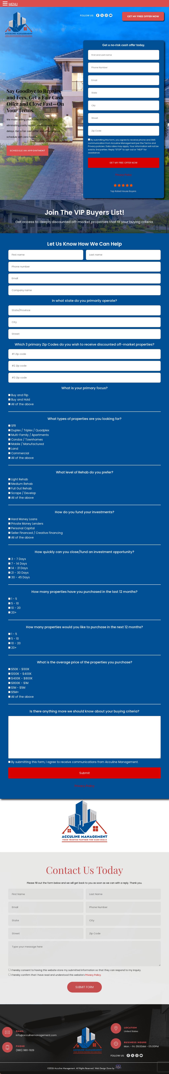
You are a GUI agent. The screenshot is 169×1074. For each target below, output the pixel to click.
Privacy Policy (126, 174)
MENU (13, 4)
